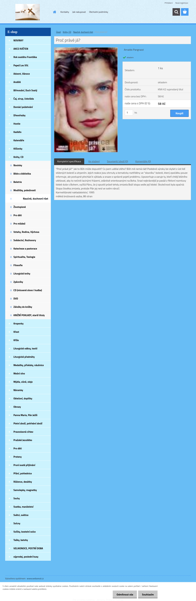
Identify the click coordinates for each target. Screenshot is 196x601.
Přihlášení (169, 2)
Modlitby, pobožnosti (25, 190)
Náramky (18, 390)
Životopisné (20, 207)
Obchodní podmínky (98, 12)
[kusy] (129, 112)
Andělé (17, 82)
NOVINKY (18, 40)
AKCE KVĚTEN (21, 49)
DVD (16, 298)
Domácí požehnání (23, 107)
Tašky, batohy (21, 540)
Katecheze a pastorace (25, 248)
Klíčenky (18, 149)
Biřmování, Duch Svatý (25, 90)
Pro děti (18, 215)
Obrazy (17, 407)
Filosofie (18, 265)
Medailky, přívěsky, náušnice (29, 365)
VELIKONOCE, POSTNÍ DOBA (28, 548)
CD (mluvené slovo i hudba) (28, 290)
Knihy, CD (18, 157)
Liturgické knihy (22, 273)
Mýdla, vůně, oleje (23, 382)
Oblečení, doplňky (23, 398)
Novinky (18, 165)
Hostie (17, 124)
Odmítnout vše (124, 594)
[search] (176, 12)
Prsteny (18, 457)
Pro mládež (19, 223)
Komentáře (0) (143, 161)
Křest (16, 332)
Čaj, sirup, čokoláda (24, 99)
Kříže (16, 340)
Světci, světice (21, 515)
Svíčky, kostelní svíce (25, 532)
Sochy (17, 498)
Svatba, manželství (24, 507)
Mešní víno (19, 373)
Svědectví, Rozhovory (25, 240)
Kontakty (64, 12)
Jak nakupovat (79, 12)
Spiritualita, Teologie (24, 257)
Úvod (58, 32)
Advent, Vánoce (22, 74)
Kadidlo (18, 132)
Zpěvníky (18, 282)
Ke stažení (94, 161)
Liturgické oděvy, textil (25, 348)
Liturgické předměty (24, 357)
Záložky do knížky (23, 307)
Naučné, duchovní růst (35, 198)
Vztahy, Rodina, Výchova (26, 232)
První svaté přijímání (24, 465)
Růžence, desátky (23, 482)
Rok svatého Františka (25, 57)
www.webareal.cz (35, 578)
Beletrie (18, 182)
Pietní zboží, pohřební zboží (28, 423)
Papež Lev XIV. (21, 65)
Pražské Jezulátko (23, 440)
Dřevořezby (20, 115)
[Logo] (27, 12)
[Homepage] (54, 12)
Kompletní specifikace (69, 161)
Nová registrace (181, 2)
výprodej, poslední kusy (26, 557)
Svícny (17, 523)
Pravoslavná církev (23, 432)
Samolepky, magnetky (25, 490)
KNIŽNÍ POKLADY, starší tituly (29, 315)
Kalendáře (19, 140)
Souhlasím (147, 594)
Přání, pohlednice (23, 473)
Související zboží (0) (117, 161)
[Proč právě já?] (86, 49)
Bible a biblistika (22, 174)
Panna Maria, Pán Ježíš (25, 415)
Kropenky (19, 323)
